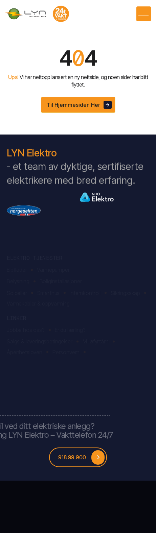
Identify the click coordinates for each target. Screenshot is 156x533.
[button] (143, 13)
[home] (37, 13)
